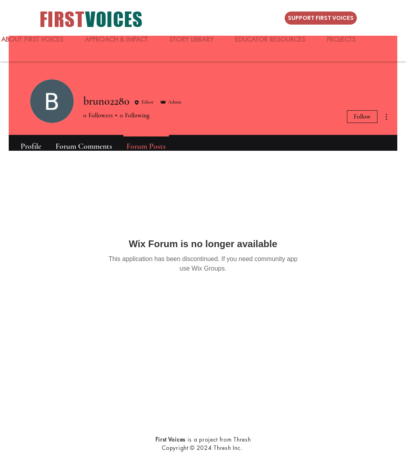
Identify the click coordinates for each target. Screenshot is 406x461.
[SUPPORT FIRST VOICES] (321, 18)
